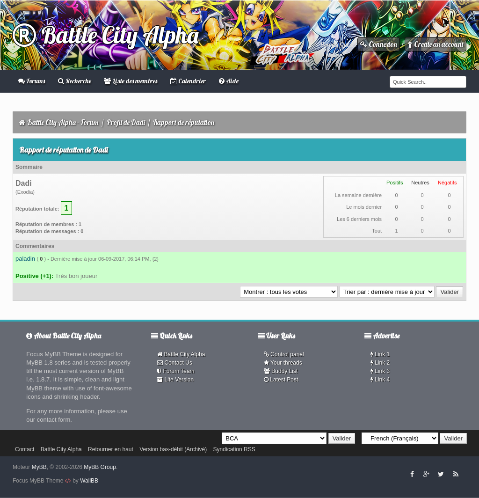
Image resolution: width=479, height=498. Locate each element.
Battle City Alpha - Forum (63, 122)
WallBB (89, 480)
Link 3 (380, 371)
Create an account (435, 44)
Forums (31, 81)
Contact (24, 449)
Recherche (74, 81)
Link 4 (380, 379)
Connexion (378, 44)
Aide (229, 81)
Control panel (284, 354)
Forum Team (175, 371)
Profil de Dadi (126, 122)
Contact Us (174, 362)
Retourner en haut (110, 449)
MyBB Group (100, 467)
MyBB (39, 467)
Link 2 (380, 362)
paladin (25, 258)
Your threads (283, 362)
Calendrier (188, 81)
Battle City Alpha (105, 35)
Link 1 (380, 354)
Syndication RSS (234, 449)
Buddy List (281, 371)
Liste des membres (130, 81)
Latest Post (281, 379)
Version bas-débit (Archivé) (173, 449)
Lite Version (175, 379)
